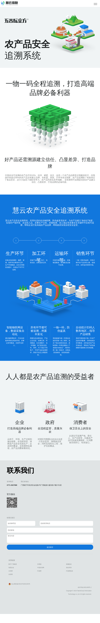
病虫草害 (69, 567)
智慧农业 (11, 567)
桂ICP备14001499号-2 (84, 587)
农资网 (11, 574)
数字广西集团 (13, 564)
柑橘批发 (69, 564)
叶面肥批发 (69, 571)
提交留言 (50, 547)
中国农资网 (40, 567)
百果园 (39, 564)
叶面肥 (39, 571)
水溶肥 (11, 571)
